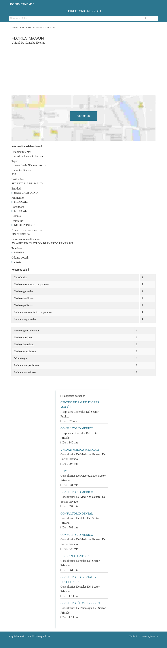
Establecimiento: (21, 152)
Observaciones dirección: (26, 239)
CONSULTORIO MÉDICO (76, 428)
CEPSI (64, 470)
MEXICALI (51, 28)
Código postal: (20, 257)
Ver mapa (83, 115)
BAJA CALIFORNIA (35, 28)
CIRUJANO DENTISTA (75, 556)
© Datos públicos (29, 636)
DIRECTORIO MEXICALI (83, 11)
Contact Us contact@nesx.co (143, 636)
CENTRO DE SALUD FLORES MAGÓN (79, 405)
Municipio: (18, 197)
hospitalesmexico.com (20, 636)
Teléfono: (17, 248)
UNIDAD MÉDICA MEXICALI (79, 449)
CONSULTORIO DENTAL (76, 513)
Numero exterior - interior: (27, 230)
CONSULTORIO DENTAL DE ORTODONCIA (79, 580)
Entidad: (16, 188)
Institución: (18, 179)
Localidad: (18, 206)
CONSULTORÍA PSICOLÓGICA (80, 603)
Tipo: (15, 161)
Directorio (18, 28)
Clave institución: (22, 170)
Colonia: (17, 216)
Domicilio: (18, 221)
